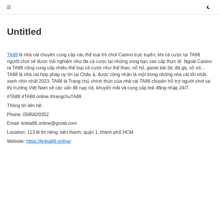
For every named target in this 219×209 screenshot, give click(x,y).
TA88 (12, 54)
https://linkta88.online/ (48, 141)
